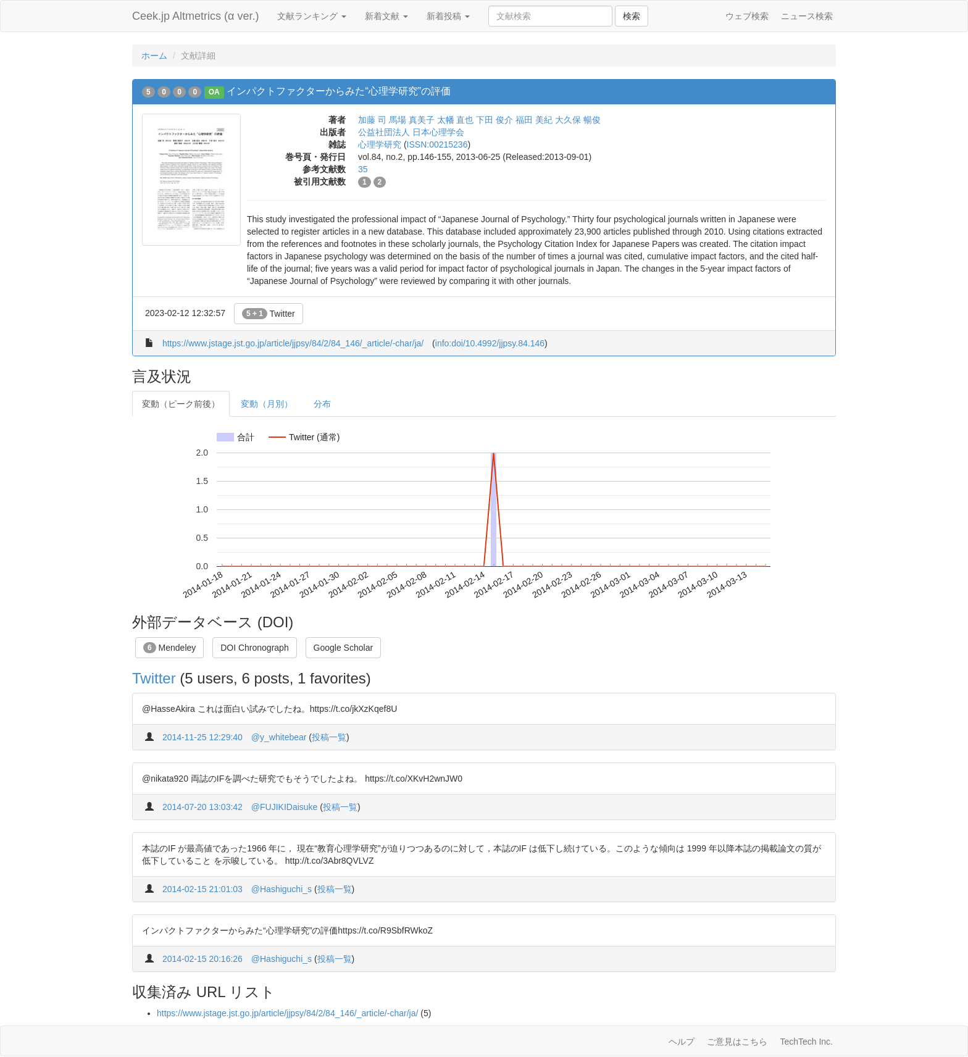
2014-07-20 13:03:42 (202, 807)
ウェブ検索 (747, 16)
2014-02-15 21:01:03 (202, 889)
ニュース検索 (807, 16)
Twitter (268, 313)
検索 (631, 16)
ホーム (154, 56)
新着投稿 (448, 16)
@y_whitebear (279, 737)
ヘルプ (682, 1042)
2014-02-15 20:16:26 (202, 959)
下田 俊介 (494, 120)
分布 (322, 404)
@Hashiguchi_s (281, 889)
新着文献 (386, 16)
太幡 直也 (455, 120)
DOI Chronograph (254, 648)
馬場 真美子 (412, 120)
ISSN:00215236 (437, 144)
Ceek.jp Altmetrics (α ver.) (195, 16)
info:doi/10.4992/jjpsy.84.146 (489, 343)
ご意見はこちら (737, 1042)
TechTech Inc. (806, 1042)
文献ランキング (311, 16)
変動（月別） (267, 404)
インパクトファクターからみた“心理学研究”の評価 (339, 91)
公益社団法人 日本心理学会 (411, 132)
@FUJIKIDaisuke (284, 807)
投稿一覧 (329, 737)
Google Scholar (343, 648)
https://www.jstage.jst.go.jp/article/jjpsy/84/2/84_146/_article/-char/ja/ (293, 343)
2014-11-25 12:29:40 (202, 737)
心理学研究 (379, 144)
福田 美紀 (534, 120)
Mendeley (169, 647)
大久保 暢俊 (578, 120)
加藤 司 (372, 120)
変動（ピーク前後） (181, 404)
